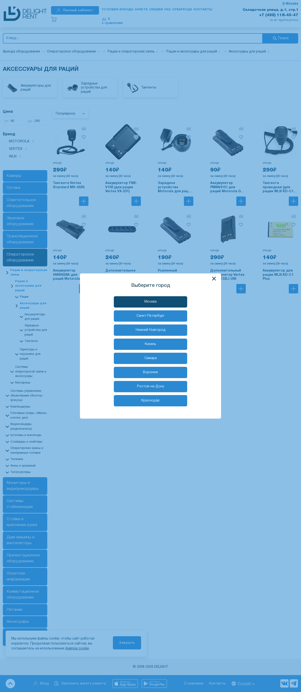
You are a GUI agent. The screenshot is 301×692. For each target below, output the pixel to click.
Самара (150, 358)
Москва (150, 301)
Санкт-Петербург (150, 315)
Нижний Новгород (151, 330)
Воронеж (150, 372)
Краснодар (150, 400)
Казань (150, 344)
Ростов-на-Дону (150, 386)
